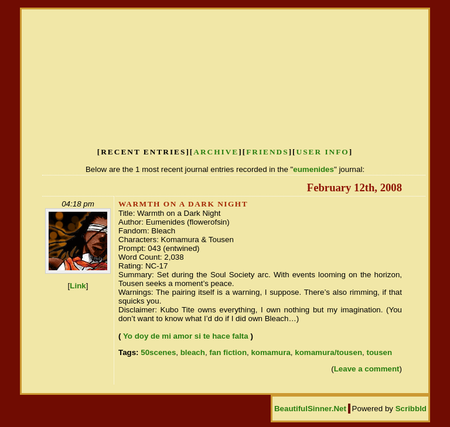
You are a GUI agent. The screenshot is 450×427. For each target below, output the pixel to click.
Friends (267, 151)
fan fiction (228, 352)
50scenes (158, 352)
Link (78, 285)
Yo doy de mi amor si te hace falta (185, 336)
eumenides (313, 169)
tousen (379, 352)
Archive (215, 151)
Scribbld (411, 408)
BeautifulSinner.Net (310, 408)
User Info (322, 151)
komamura (270, 352)
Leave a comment (367, 368)
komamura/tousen (328, 352)
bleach (192, 352)
